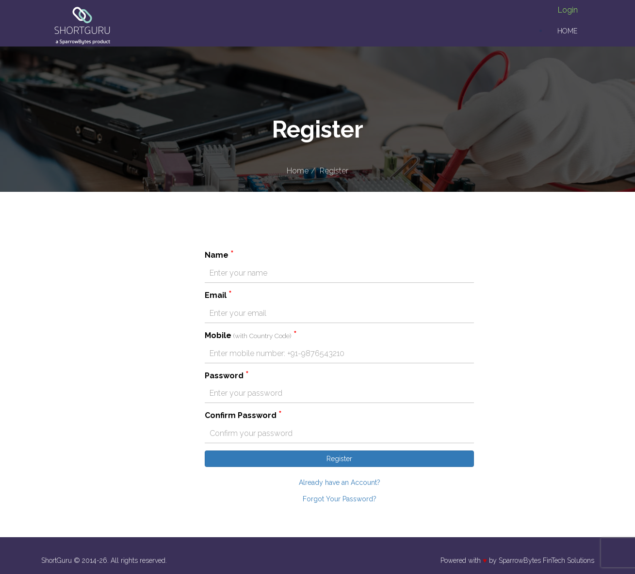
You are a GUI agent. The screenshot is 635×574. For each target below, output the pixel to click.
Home (567, 31)
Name (219, 255)
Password (227, 375)
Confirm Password (243, 415)
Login (568, 10)
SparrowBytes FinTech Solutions (546, 560)
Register (334, 170)
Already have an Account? (339, 482)
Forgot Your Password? (339, 499)
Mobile (251, 335)
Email (218, 295)
